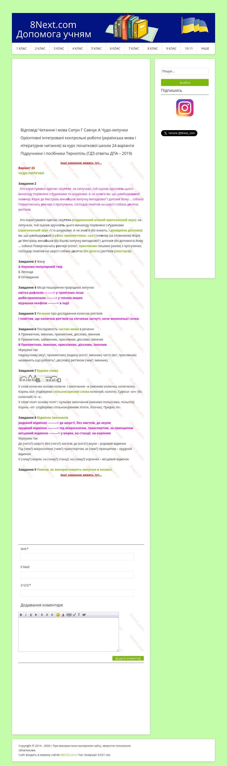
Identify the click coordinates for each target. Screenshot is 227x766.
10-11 (189, 48)
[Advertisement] (81, 95)
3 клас (59, 48)
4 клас (77, 48)
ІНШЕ (205, 48)
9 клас (171, 48)
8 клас (152, 48)
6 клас (115, 48)
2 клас (40, 48)
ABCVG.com (68, 755)
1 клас (21, 48)
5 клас (96, 48)
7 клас (134, 48)
